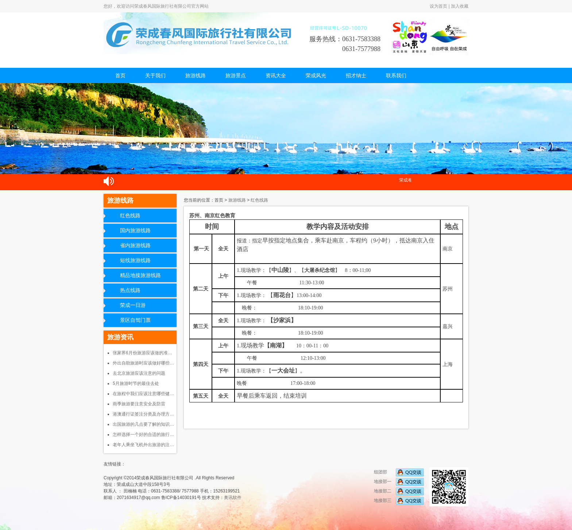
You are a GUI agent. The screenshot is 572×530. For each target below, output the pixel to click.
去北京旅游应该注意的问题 (139, 373)
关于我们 (155, 75)
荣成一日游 (133, 305)
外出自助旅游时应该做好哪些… (143, 363)
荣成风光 (316, 75)
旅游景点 (235, 75)
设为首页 (438, 6)
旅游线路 (195, 75)
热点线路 (130, 290)
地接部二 (399, 491)
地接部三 (399, 500)
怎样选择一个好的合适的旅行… (143, 434)
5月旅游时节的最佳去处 (136, 383)
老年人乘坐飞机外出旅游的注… (143, 444)
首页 (120, 75)
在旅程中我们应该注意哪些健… (143, 393)
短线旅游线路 (135, 260)
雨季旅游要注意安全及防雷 (139, 403)
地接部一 (399, 481)
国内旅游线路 (135, 230)
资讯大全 (276, 75)
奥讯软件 (232, 497)
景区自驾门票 (135, 320)
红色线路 (130, 215)
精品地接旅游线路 (140, 275)
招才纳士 (356, 75)
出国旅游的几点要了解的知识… (143, 424)
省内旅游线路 (135, 245)
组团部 (399, 472)
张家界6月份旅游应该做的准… (142, 352)
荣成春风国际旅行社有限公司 (200, 33)
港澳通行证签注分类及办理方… (143, 414)
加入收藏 (459, 6)
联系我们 (396, 75)
